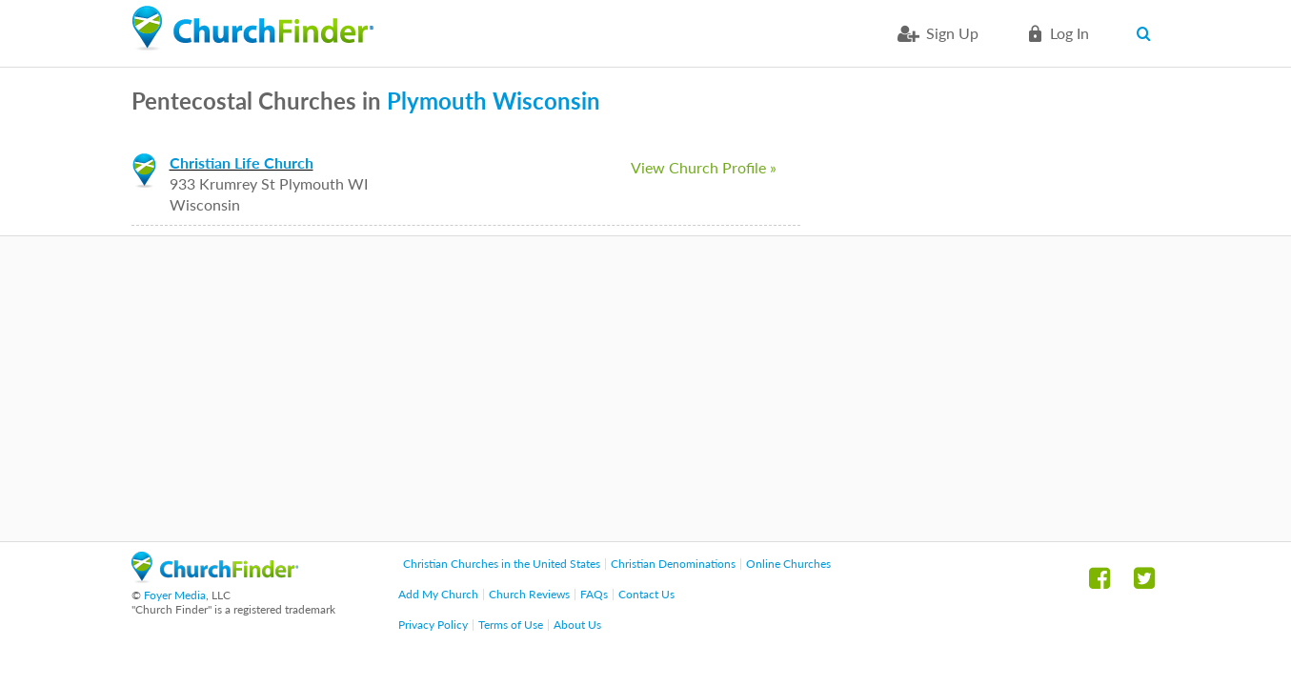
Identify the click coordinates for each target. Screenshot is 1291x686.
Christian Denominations (673, 563)
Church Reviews (529, 594)
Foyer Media (175, 595)
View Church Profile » (704, 167)
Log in (1069, 33)
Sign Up (952, 33)
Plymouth (437, 100)
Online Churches (788, 563)
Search (1148, 33)
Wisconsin (546, 100)
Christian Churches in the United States (501, 563)
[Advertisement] (646, 388)
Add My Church (438, 594)
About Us (577, 624)
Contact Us (646, 594)
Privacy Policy (433, 624)
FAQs (594, 594)
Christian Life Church (241, 162)
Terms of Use (510, 624)
